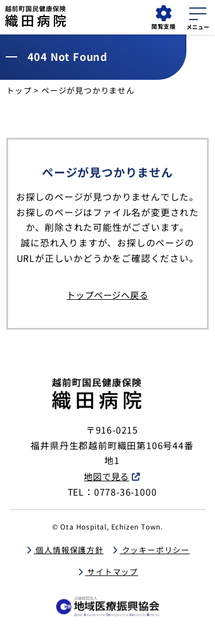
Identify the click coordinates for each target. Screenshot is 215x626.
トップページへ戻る (107, 294)
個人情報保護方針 (68, 548)
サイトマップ (112, 571)
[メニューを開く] (197, 16)
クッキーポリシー (155, 548)
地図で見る (107, 475)
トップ (19, 90)
